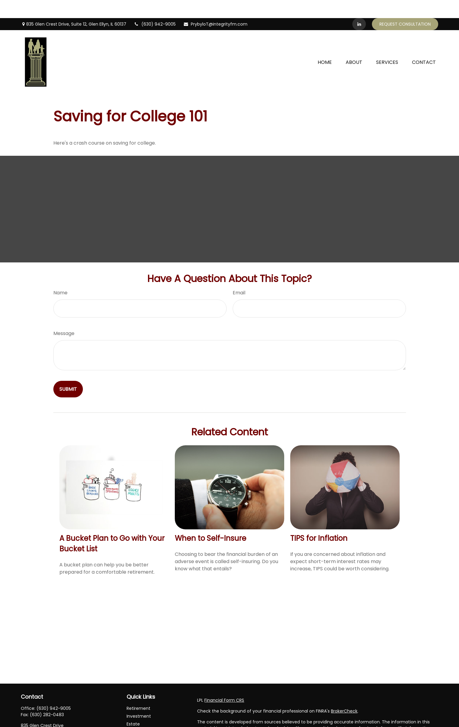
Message (63, 315)
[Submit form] (68, 371)
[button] (324, 43)
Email (239, 274)
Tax (130, 722)
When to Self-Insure (210, 520)
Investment (139, 698)
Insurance (137, 714)
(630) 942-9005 (155, 6)
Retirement (138, 690)
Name (60, 274)
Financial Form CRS (224, 682)
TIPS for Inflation (318, 520)
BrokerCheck (344, 693)
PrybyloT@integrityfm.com (215, 6)
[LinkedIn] (359, 6)
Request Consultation (405, 6)
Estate (133, 706)
